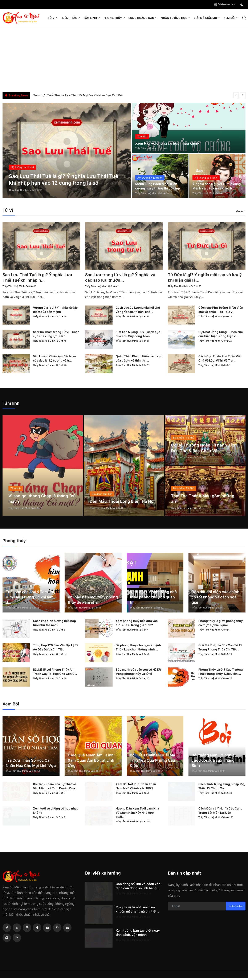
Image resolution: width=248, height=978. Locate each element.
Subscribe (236, 906)
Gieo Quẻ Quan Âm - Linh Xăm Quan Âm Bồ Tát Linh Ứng (91, 760)
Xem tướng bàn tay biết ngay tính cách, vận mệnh (138, 933)
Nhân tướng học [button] (175, 17)
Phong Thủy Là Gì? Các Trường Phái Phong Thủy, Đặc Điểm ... (220, 672)
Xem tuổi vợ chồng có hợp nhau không (169, 143)
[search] (244, 18)
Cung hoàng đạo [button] (142, 17)
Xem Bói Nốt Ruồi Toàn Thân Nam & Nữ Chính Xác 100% (136, 786)
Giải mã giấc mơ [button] (207, 17)
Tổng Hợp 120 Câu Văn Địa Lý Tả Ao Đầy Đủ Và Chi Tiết (55, 648)
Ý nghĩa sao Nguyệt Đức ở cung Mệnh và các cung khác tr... (216, 184)
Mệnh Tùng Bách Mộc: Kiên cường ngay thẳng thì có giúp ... (159, 184)
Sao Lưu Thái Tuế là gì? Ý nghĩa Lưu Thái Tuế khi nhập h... (38, 277)
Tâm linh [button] (92, 17)
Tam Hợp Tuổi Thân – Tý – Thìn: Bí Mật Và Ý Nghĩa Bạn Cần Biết (78, 95)
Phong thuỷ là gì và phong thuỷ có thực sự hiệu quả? (220, 623)
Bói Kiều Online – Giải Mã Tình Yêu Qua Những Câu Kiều (152, 760)
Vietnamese (223, 4)
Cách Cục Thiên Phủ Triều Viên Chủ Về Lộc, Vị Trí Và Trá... (220, 359)
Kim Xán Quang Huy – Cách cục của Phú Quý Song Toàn (138, 334)
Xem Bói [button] (231, 17)
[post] (67, 150)
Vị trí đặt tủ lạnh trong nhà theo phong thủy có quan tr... (153, 597)
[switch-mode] (242, 4)
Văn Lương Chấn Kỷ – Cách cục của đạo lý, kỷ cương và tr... (55, 359)
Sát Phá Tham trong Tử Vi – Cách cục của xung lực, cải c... (56, 334)
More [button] (239, 211)
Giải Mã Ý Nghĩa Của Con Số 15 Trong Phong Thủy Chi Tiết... (220, 648)
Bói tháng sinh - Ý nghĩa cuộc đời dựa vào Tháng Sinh (213, 760)
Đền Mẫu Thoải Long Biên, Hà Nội (123, 501)
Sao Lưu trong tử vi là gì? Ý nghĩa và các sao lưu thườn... (121, 277)
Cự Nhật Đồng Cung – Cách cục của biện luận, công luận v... (220, 334)
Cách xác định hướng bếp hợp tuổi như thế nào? (54, 623)
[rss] (17, 938)
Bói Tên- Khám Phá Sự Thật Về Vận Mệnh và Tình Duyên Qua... (55, 786)
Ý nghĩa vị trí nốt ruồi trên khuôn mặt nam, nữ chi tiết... (137, 910)
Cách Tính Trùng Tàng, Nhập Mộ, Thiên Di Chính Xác (221, 786)
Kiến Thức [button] (71, 17)
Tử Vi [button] (53, 17)
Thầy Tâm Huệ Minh (20, 190)
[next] (242, 95)
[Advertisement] (124, 58)
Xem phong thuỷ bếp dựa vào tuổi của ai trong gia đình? (137, 623)
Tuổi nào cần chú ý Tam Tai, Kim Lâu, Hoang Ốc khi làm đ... (30, 597)
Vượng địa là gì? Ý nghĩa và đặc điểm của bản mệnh (55, 310)
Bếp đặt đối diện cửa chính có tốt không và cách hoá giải (215, 597)
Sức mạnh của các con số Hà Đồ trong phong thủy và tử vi (138, 672)
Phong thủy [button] (114, 17)
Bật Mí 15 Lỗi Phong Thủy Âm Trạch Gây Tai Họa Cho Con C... (55, 672)
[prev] (236, 95)
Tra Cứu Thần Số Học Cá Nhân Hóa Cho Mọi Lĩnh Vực (31, 763)
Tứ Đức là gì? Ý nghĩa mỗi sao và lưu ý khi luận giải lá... (206, 277)
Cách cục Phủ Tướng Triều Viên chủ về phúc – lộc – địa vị (220, 310)
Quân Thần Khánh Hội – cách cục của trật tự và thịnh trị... (139, 359)
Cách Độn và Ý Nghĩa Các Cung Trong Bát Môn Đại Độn (220, 811)
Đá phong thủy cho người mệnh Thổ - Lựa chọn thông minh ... (138, 648)
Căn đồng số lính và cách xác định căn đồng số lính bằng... (138, 886)
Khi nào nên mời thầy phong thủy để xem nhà (93, 600)
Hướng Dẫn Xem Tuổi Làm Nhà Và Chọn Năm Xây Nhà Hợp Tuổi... (137, 813)
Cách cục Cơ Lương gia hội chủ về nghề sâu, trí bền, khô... (138, 310)
